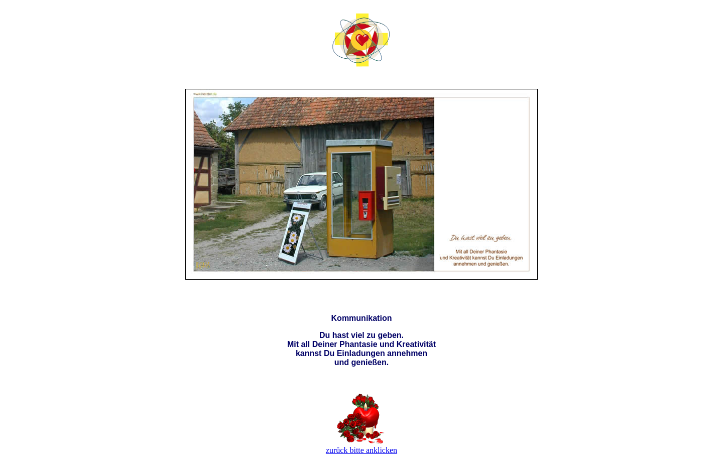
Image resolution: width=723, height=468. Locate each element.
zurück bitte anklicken (361, 450)
